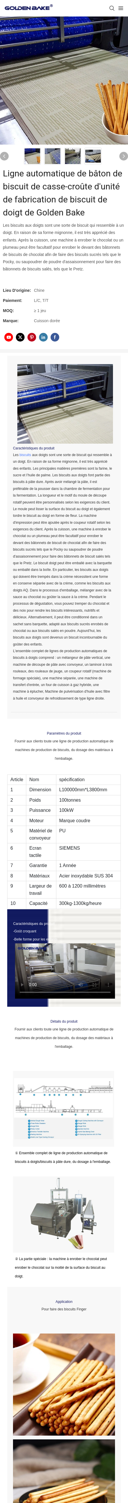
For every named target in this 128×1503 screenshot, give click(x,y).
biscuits (25, 455)
